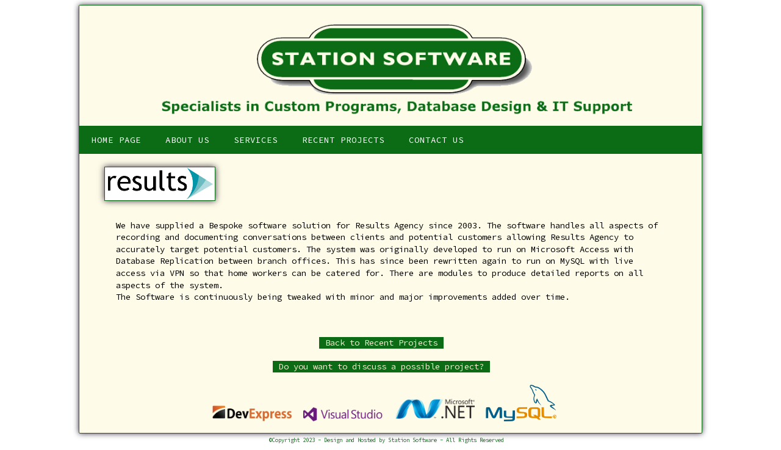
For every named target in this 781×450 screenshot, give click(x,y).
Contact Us (436, 139)
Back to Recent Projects (381, 342)
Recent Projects (343, 139)
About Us (187, 139)
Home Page (116, 139)
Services (256, 139)
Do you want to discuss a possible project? (381, 366)
